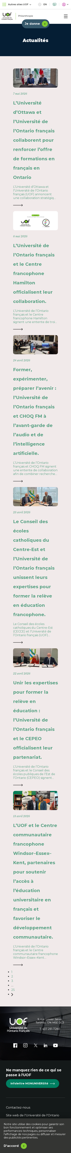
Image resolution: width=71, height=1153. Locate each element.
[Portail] (65, 4)
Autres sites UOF (17, 4)
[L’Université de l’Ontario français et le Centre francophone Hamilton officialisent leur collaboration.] (35, 271)
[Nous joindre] (54, 4)
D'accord (11, 1146)
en (42, 4)
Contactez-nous (18, 1107)
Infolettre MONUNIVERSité (32, 1083)
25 (13, 990)
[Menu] (66, 16)
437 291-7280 (51, 1029)
